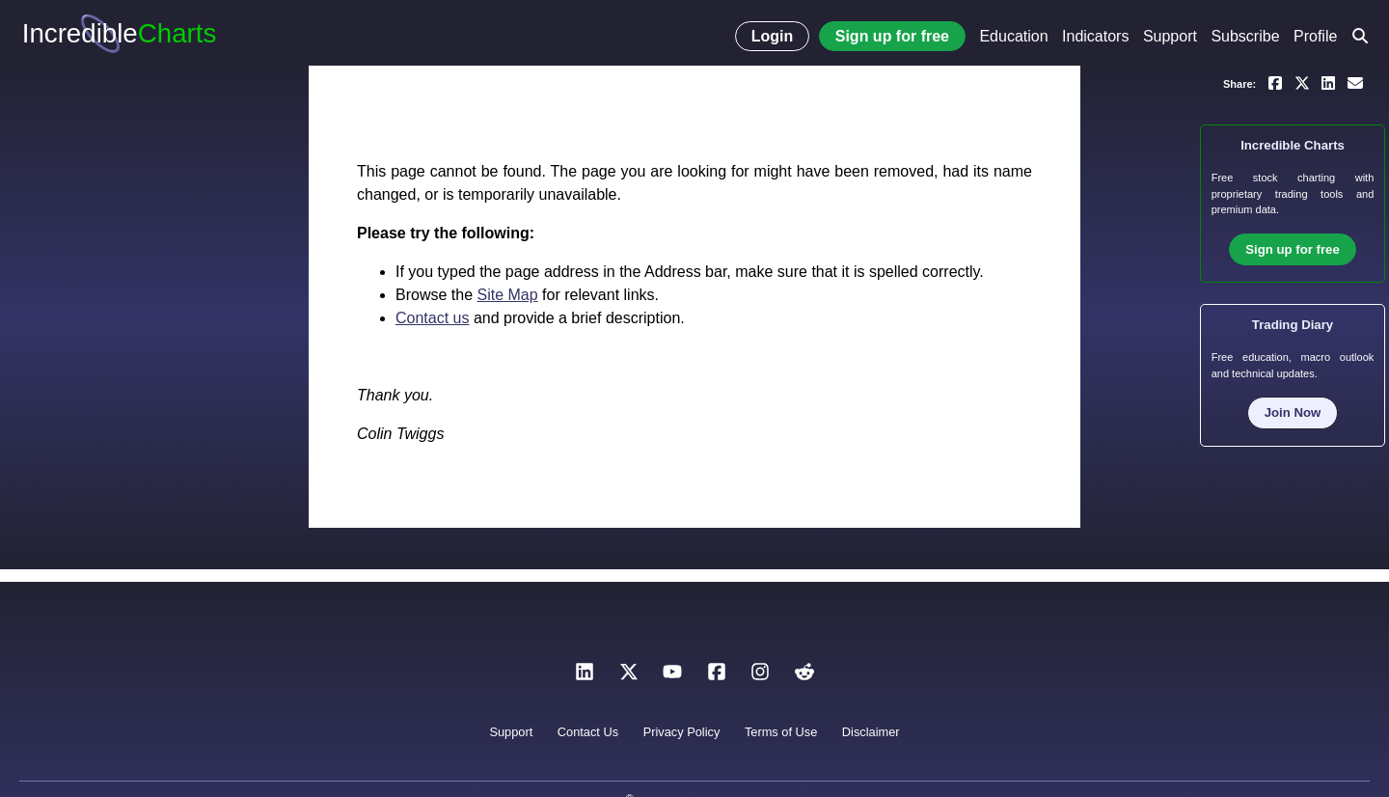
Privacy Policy (682, 732)
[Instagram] (760, 677)
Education (1013, 36)
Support (1170, 36)
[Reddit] (804, 677)
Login (772, 36)
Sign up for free (892, 36)
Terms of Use (781, 732)
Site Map (507, 295)
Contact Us (588, 732)
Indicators (1095, 36)
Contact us (432, 318)
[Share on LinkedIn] (1328, 82)
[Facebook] (716, 677)
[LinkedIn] (584, 677)
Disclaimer (871, 732)
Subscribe (1245, 36)
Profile (1315, 36)
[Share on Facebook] (1275, 82)
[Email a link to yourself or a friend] (1355, 82)
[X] (628, 677)
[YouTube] (672, 677)
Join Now (1293, 412)
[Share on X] (1302, 82)
